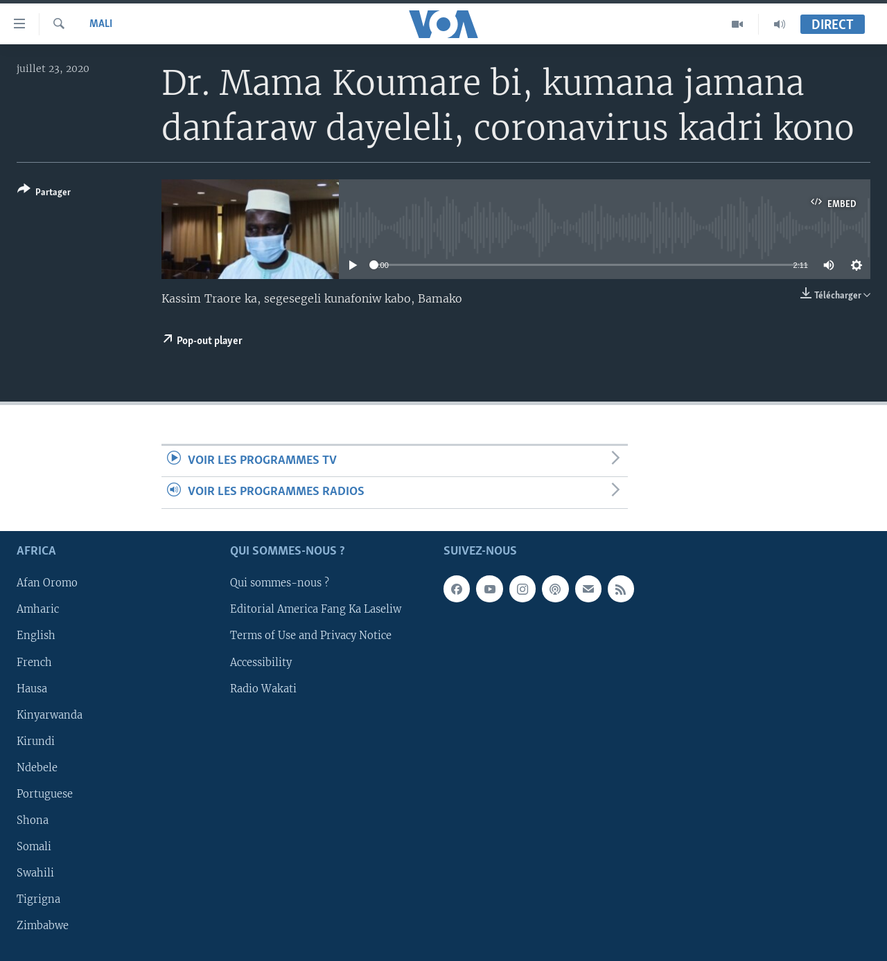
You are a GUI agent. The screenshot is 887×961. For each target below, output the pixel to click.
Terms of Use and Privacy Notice (311, 635)
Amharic (38, 609)
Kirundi (36, 741)
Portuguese (45, 793)
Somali (34, 846)
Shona (33, 820)
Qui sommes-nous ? (279, 583)
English (36, 635)
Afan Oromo (47, 583)
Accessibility (261, 662)
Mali (100, 24)
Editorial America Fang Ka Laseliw (315, 609)
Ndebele (37, 767)
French (34, 662)
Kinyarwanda (49, 714)
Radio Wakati (263, 688)
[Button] (44, 193)
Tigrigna (38, 899)
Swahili (35, 873)
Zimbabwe (43, 925)
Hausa (32, 688)
